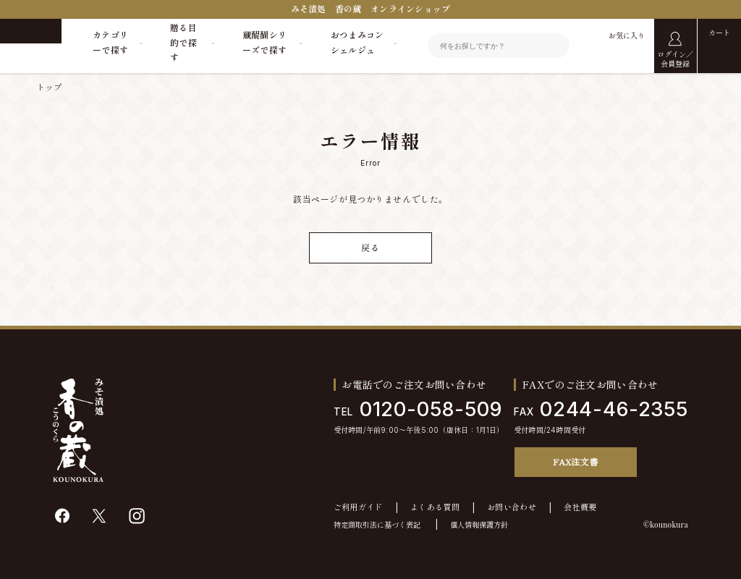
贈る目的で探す (183, 42)
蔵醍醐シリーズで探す (264, 42)
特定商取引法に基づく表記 (377, 524)
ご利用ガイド (358, 508)
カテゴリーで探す (110, 42)
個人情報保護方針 (479, 524)
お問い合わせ (511, 508)
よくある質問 (435, 508)
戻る (370, 247)
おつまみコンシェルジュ (357, 42)
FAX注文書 (575, 461)
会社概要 (580, 508)
